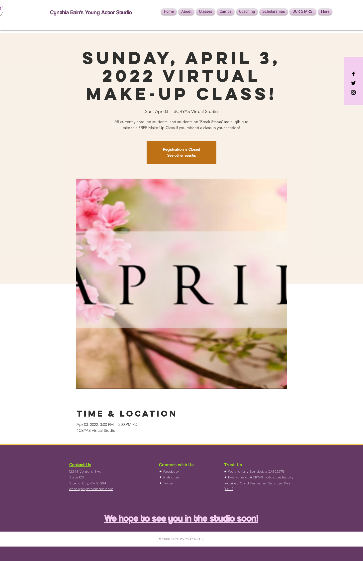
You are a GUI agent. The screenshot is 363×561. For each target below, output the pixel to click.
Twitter (168, 483)
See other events (181, 155)
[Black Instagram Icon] (353, 92)
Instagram (171, 477)
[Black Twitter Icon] (353, 83)
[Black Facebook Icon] (353, 74)
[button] (186, 12)
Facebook (171, 471)
